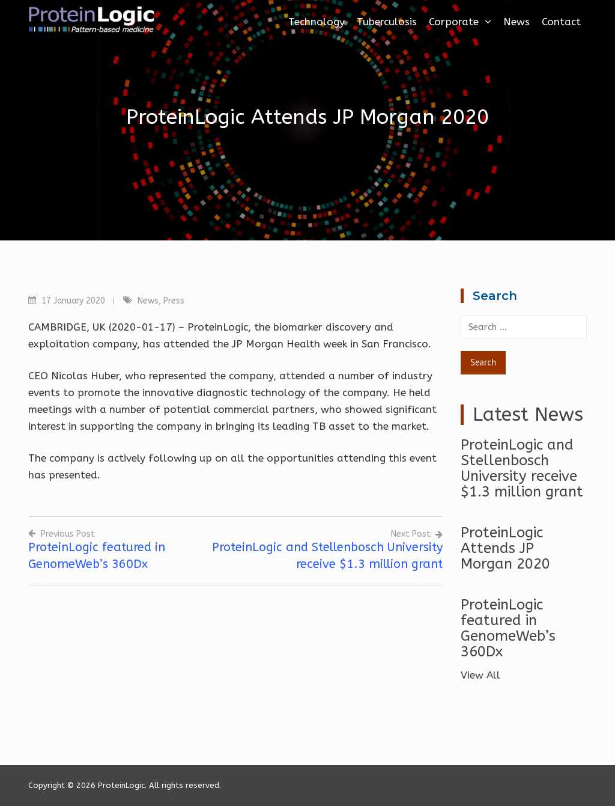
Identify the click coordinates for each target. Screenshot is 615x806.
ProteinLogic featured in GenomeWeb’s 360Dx (508, 628)
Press (173, 301)
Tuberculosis (387, 22)
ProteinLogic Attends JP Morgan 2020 (505, 548)
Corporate (460, 22)
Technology (316, 22)
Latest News (528, 414)
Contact (561, 22)
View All (480, 675)
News (516, 22)
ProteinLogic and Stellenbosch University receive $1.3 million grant (522, 468)
